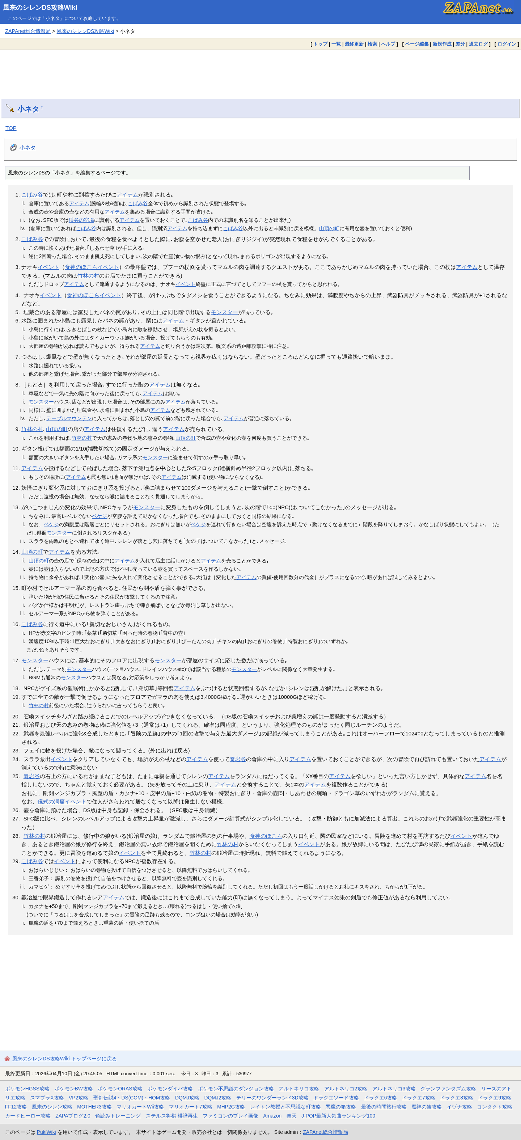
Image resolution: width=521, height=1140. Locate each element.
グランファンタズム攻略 (448, 1089)
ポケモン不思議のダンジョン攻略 (236, 1089)
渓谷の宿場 (81, 220)
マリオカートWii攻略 (140, 1107)
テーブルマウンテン (69, 418)
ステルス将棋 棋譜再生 (172, 1116)
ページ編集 (417, 44)
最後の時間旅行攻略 (384, 1107)
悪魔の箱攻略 (341, 1107)
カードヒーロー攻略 (28, 1116)
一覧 (336, 44)
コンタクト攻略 (494, 1107)
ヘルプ (388, 44)
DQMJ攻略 (187, 1098)
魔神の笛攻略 (426, 1107)
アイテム (127, 195)
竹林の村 (88, 276)
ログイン (506, 44)
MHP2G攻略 (231, 1107)
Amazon (272, 1116)
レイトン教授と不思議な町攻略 (285, 1107)
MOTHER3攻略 (94, 1107)
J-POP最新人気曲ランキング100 (338, 1116)
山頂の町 (329, 228)
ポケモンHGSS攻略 (27, 1089)
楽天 (292, 1116)
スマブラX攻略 (47, 1098)
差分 (460, 44)
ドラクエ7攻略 (418, 1098)
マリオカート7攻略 (190, 1107)
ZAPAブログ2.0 (72, 1116)
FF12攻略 (16, 1107)
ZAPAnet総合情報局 (28, 31)
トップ (320, 44)
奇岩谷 (238, 759)
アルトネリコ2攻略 (346, 1089)
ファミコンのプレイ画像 (230, 1116)
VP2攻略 (78, 1098)
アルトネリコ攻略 (299, 1089)
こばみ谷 (32, 195)
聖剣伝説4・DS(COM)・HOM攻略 (131, 1098)
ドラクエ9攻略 (494, 1098)
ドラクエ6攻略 (380, 1098)
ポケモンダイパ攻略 (170, 1089)
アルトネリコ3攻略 (394, 1089)
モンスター (224, 312)
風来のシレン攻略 (52, 1107)
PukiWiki (46, 1132)
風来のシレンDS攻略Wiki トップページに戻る (64, 1058)
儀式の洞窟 (51, 802)
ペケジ (99, 516)
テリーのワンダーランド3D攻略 (272, 1098)
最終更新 (354, 44)
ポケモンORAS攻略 (120, 1089)
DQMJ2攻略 (218, 1098)
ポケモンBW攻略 (74, 1089)
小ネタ (28, 109)
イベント (48, 267)
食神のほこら (81, 267)
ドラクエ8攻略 (456, 1098)
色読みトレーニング (118, 1116)
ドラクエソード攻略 (336, 1098)
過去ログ (478, 44)
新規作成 (442, 44)
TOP (11, 128)
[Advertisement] (260, 68)
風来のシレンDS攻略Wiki (40, 7)
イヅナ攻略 (459, 1107)
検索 (372, 44)
